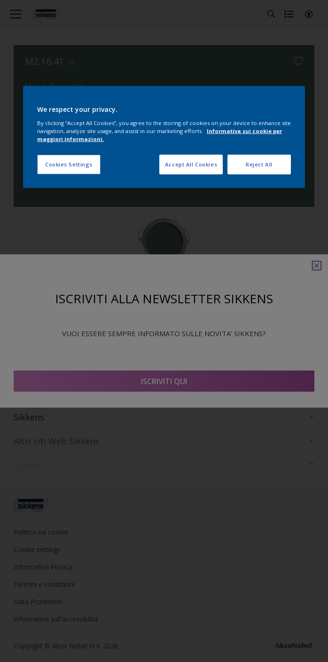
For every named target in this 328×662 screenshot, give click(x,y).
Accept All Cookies (191, 164)
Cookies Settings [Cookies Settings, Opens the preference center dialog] (69, 164)
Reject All (259, 164)
